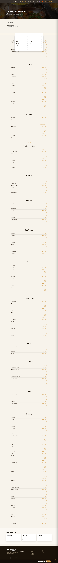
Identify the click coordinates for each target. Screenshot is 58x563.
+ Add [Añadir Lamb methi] (45, 160)
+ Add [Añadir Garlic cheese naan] (45, 319)
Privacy (42, 551)
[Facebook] (9, 558)
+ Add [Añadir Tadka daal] (45, 244)
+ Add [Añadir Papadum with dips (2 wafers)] (45, 51)
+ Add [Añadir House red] (45, 478)
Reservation (29, 1)
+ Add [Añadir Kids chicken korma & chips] (45, 369)
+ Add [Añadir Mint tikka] (45, 74)
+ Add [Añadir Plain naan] (45, 335)
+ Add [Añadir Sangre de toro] (45, 498)
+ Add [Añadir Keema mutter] (45, 158)
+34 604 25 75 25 (9, 554)
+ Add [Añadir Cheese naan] (45, 326)
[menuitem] (22, 37)
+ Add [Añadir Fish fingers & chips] (45, 378)
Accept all (48, 561)
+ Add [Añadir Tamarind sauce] (45, 49)
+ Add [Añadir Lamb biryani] (45, 217)
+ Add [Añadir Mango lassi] (45, 417)
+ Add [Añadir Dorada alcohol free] (45, 462)
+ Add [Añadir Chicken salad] (45, 351)
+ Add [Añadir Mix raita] (45, 40)
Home (13, 1)
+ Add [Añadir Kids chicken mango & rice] (45, 367)
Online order (24, 1)
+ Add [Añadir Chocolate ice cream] (45, 403)
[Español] (37, 1)
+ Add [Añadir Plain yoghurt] (45, 42)
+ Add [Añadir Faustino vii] (45, 496)
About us (16, 1)
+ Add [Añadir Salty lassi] (45, 419)
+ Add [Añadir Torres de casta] (45, 516)
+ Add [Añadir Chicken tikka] (45, 92)
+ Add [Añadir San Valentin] (45, 507)
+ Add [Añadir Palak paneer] (45, 235)
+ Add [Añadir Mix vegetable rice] (45, 278)
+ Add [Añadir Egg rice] (45, 269)
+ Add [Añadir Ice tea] (45, 444)
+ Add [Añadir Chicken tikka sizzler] (45, 192)
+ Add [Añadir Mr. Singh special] (45, 67)
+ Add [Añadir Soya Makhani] (45, 233)
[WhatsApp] (11, 558)
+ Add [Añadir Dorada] (45, 469)
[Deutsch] (42, 1)
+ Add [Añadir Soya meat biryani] (45, 208)
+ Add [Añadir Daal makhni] (45, 242)
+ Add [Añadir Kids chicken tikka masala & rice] (45, 376)
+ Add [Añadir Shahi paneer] (45, 149)
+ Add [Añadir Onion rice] (45, 267)
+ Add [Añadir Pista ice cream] (45, 401)
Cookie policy (18, 561)
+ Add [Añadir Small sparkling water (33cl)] (45, 435)
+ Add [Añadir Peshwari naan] (45, 328)
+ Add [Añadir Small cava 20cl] (45, 523)
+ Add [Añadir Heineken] (45, 471)
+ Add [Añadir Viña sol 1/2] (45, 505)
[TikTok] (16, 558)
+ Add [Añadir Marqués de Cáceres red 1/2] (45, 487)
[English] (40, 1)
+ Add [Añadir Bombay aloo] (45, 253)
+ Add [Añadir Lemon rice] (45, 285)
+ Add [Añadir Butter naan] (45, 317)
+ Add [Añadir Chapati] (45, 310)
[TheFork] (17, 558)
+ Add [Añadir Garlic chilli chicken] (45, 151)
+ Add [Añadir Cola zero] (45, 453)
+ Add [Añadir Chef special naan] (45, 301)
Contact (33, 1)
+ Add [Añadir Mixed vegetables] (45, 126)
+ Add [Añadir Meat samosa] (45, 101)
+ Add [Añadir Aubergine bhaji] (45, 251)
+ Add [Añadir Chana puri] (45, 83)
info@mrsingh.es (9, 555)
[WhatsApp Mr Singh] (45, 1)
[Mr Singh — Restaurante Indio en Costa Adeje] (8, 1)
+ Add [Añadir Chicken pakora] (45, 94)
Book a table (49, 1)
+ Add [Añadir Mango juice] (45, 426)
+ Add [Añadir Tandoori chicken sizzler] (45, 185)
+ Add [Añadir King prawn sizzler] (45, 183)
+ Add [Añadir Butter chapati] (45, 308)
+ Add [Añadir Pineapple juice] (45, 428)
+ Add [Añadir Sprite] (45, 446)
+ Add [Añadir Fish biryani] (45, 210)
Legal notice (43, 550)
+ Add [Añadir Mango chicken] (45, 167)
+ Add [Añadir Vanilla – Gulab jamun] (45, 394)
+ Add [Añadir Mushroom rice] (45, 276)
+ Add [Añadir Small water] (45, 437)
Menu (20, 1)
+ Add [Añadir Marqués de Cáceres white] (45, 489)
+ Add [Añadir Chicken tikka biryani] (45, 219)
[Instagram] (7, 558)
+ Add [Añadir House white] (45, 480)
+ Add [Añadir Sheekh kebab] (45, 85)
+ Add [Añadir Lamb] (45, 133)
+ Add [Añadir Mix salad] (45, 353)
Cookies (43, 552)
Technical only (41, 561)
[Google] (12, 558)
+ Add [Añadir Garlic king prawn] (45, 76)
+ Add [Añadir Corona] (45, 460)
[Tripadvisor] (14, 558)
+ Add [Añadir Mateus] (45, 514)
